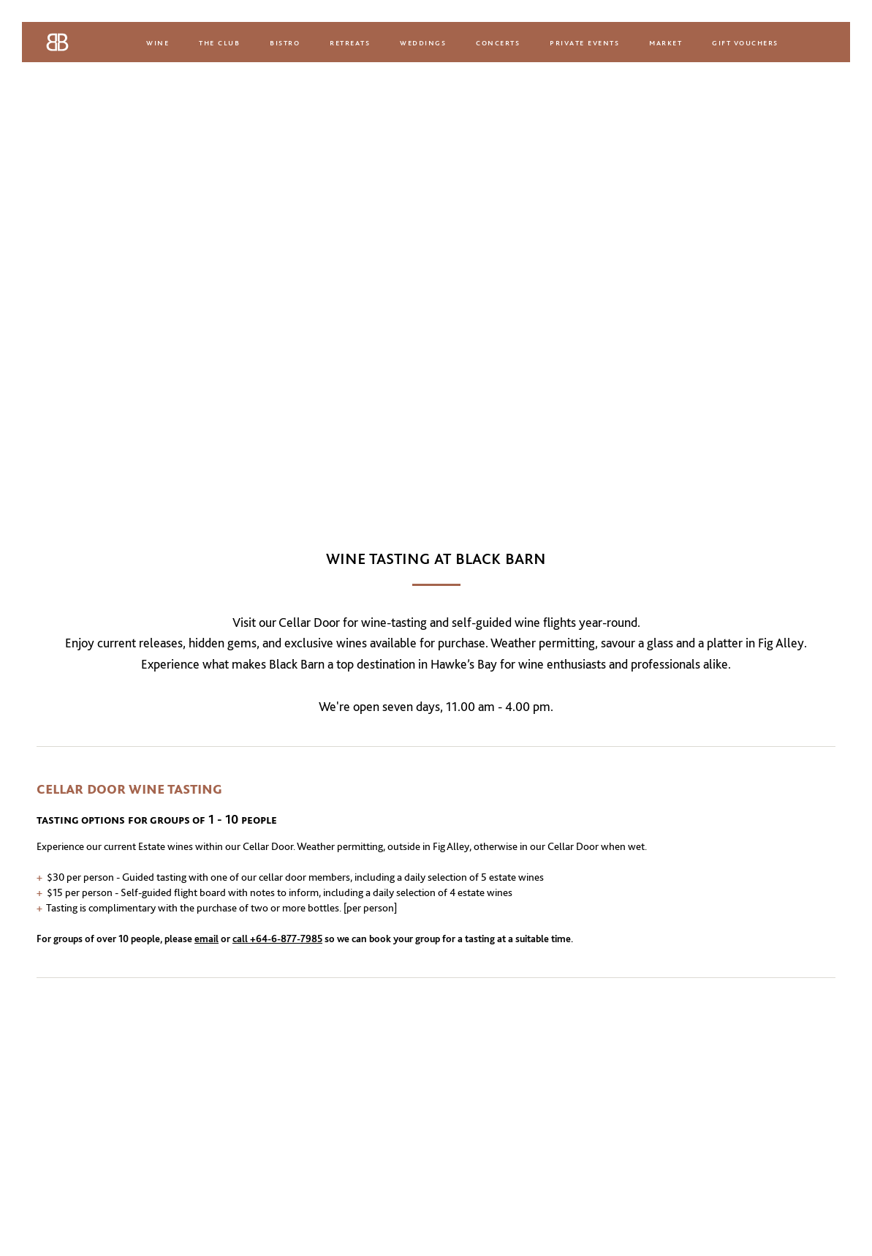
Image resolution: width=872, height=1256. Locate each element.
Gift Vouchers (745, 42)
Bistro (285, 42)
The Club (219, 42)
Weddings (423, 42)
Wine (157, 42)
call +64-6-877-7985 (277, 938)
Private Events (584, 42)
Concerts (498, 42)
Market (665, 42)
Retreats (350, 42)
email (206, 938)
